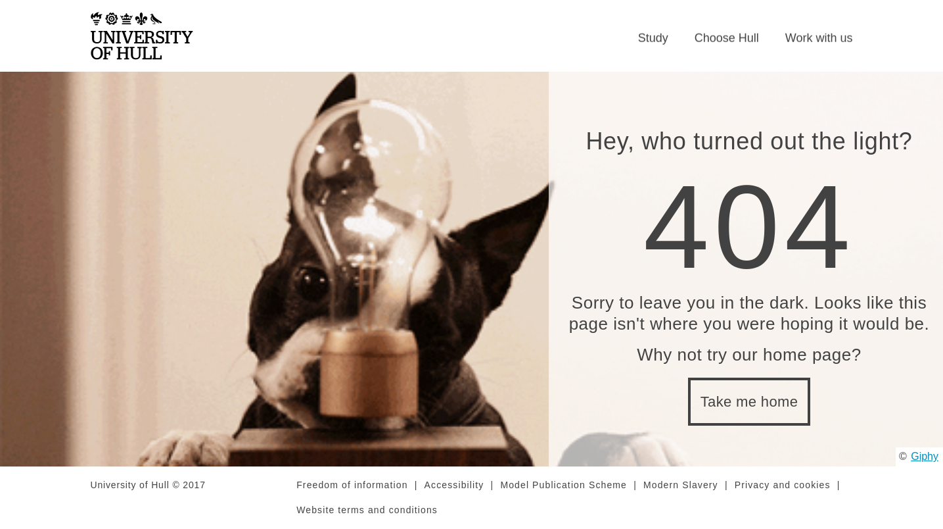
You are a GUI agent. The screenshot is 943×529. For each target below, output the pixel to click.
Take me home (749, 401)
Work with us (819, 38)
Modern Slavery (680, 485)
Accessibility (454, 485)
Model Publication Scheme (563, 485)
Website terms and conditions (367, 510)
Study (653, 38)
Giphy (924, 456)
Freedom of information (351, 485)
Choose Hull (727, 38)
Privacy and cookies (783, 485)
